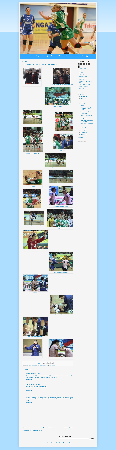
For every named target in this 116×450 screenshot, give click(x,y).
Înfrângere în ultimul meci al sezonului (87, 112)
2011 (80, 94)
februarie (83, 132)
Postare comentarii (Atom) (35, 430)
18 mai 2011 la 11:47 (35, 373)
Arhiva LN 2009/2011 (84, 86)
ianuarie (83, 134)
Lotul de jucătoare (83, 76)
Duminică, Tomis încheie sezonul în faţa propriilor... (86, 117)
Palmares (81, 72)
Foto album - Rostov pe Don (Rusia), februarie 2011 (86, 108)
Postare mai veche (68, 427)
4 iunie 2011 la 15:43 (35, 395)
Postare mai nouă (27, 427)
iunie (82, 103)
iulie (82, 100)
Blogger (70, 442)
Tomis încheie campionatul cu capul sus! (87, 121)
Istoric (80, 70)
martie (82, 130)
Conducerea (81, 74)
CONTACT (81, 88)
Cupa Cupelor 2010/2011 (84, 84)
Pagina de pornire (47, 427)
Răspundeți (29, 379)
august (82, 98)
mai (82, 105)
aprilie (82, 127)
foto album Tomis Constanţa (42, 365)
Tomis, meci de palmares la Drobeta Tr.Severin (87, 124)
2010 (80, 137)
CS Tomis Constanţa (31, 365)
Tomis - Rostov (52, 365)
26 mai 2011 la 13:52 (35, 384)
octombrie (83, 96)
